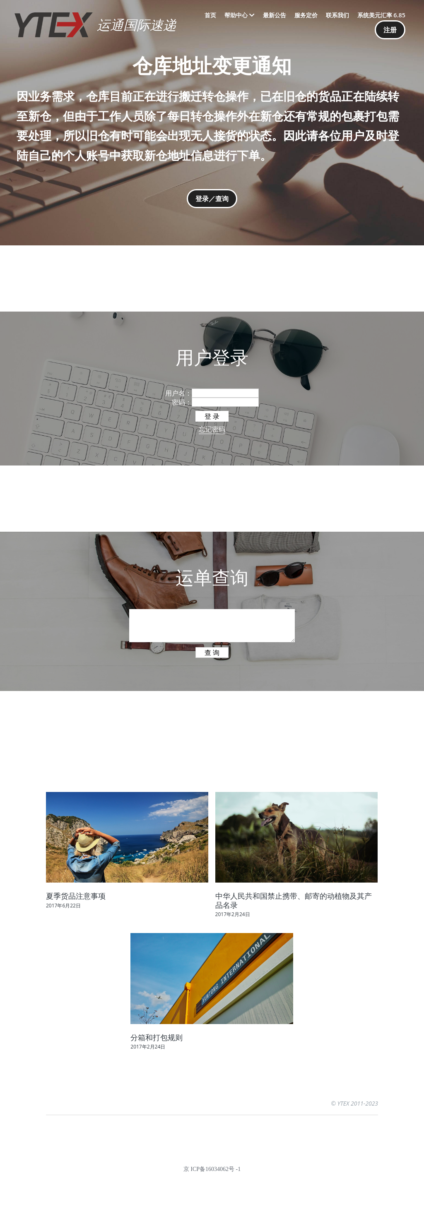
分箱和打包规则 (156, 1037)
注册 (390, 29)
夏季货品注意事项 (76, 896)
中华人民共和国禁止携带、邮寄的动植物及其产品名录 (293, 900)
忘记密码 (212, 429)
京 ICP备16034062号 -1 (212, 1169)
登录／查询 (212, 198)
